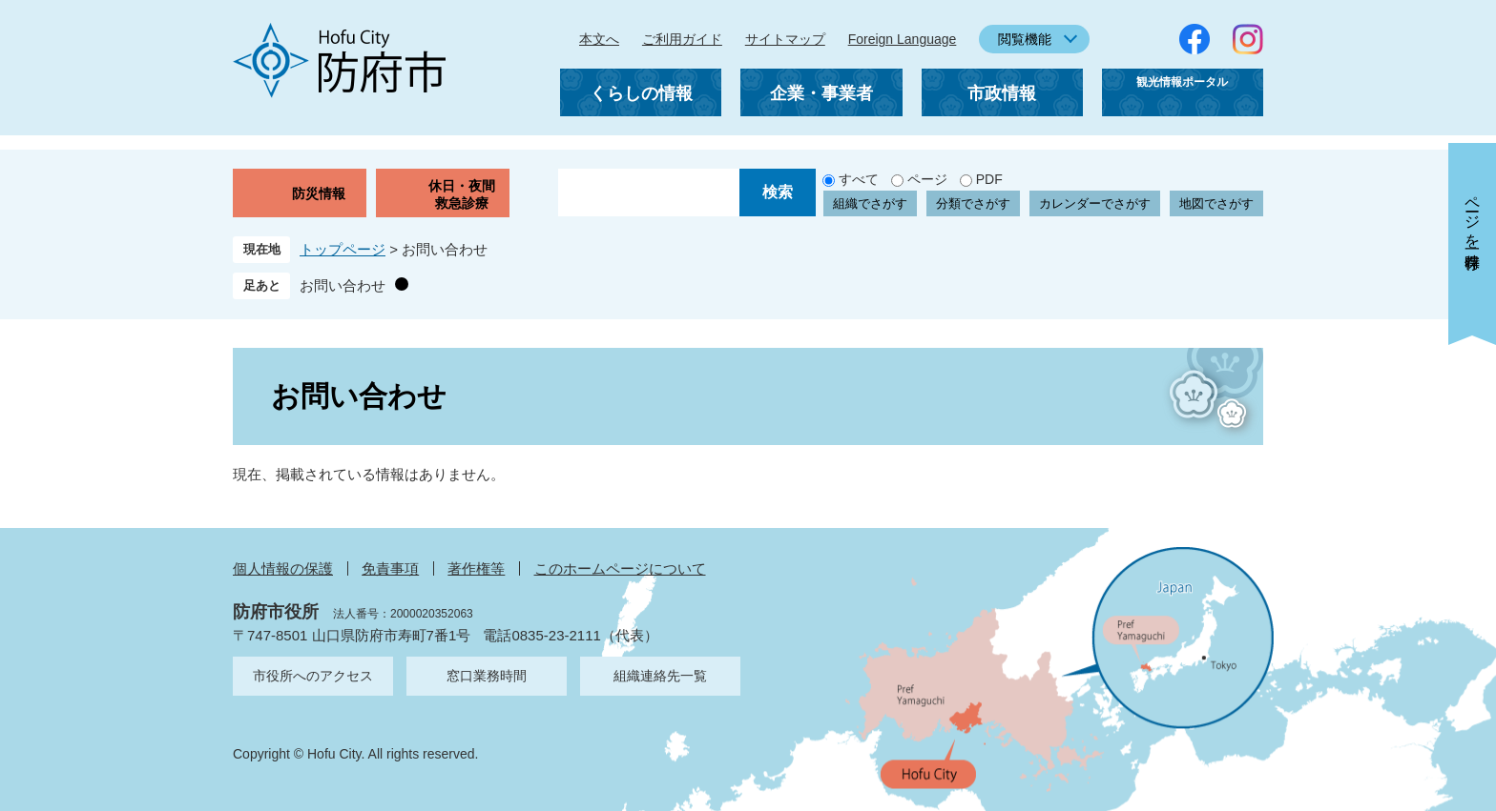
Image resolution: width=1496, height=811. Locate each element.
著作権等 (476, 568)
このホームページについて (620, 568)
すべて (859, 179)
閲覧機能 (1024, 39)
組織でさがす (870, 203)
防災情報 (318, 193)
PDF (989, 179)
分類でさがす (973, 203)
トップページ (342, 249)
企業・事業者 (821, 93)
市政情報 (1001, 93)
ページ (927, 179)
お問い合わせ (342, 285)
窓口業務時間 (487, 675)
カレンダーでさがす (1095, 203)
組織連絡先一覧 (660, 675)
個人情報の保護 (283, 568)
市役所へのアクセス (313, 675)
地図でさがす (1216, 203)
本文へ (599, 39)
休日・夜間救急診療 (461, 194)
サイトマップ (785, 39)
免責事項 (390, 568)
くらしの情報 (641, 93)
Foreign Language (902, 39)
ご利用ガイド (682, 39)
